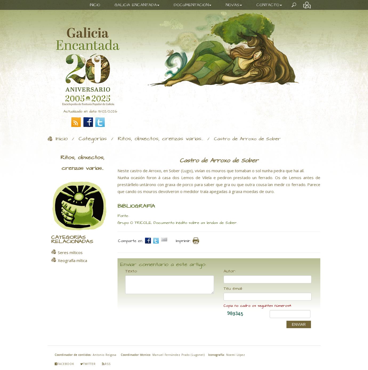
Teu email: (233, 288)
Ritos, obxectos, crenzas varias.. (160, 139)
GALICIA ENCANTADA (137, 5)
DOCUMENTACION (192, 5)
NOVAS (234, 5)
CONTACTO (269, 5)
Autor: (230, 271)
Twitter (88, 364)
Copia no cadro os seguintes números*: (258, 305)
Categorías (93, 139)
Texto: (131, 271)
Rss (106, 364)
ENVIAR (299, 324)
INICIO (95, 5)
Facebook (64, 364)
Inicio (62, 139)
